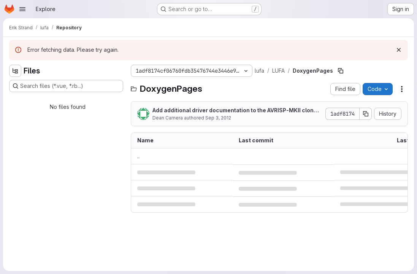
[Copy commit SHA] (366, 114)
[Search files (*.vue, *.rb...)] (66, 86)
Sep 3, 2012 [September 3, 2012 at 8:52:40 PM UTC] (218, 118)
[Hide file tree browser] (15, 71)
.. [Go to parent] (138, 156)
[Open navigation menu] (22, 9)
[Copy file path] (341, 71)
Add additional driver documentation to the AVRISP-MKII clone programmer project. (237, 110)
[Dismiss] (398, 49)
